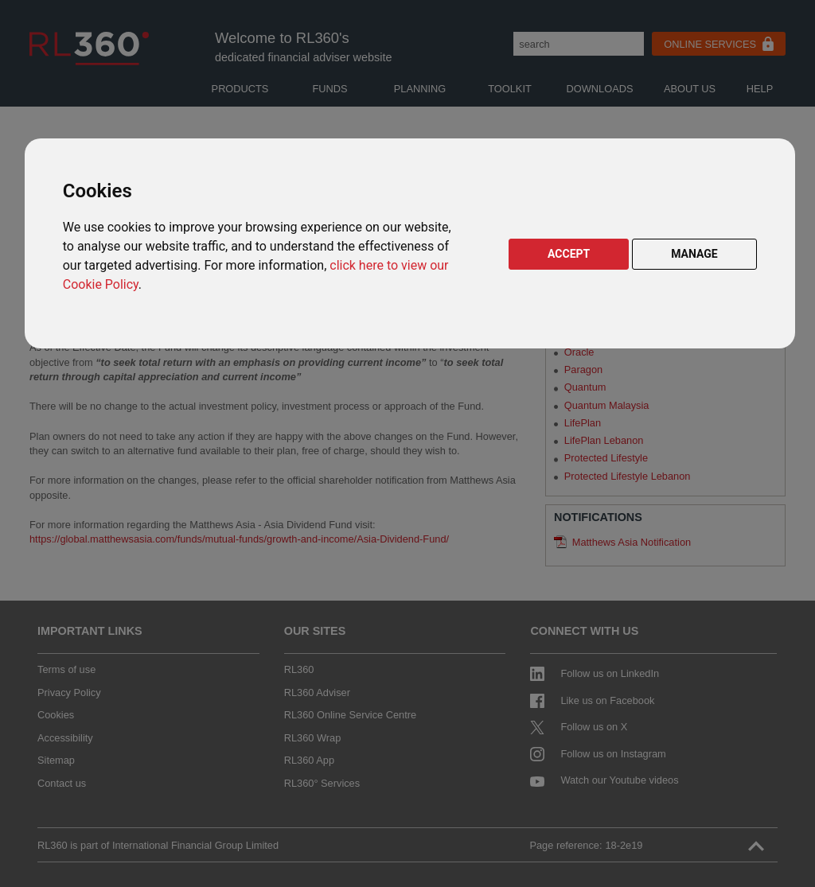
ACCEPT (569, 253)
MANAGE (694, 253)
